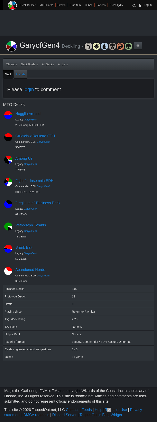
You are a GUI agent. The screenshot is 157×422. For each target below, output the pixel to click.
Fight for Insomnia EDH (34, 181)
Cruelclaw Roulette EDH (35, 136)
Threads (11, 64)
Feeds (87, 410)
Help (98, 410)
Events (61, 5)
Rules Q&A (116, 5)
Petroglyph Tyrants (30, 225)
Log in (148, 5)
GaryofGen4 (30, 119)
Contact (72, 410)
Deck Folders (29, 64)
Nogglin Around (27, 114)
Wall (8, 74)
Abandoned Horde (30, 270)
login (29, 89)
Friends (20, 74)
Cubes (89, 5)
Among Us (24, 158)
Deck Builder (28, 5)
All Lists (63, 64)
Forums (100, 5)
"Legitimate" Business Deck (37, 203)
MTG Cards (46, 5)
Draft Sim (75, 5)
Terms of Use (116, 410)
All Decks (48, 64)
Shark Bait (23, 247)
